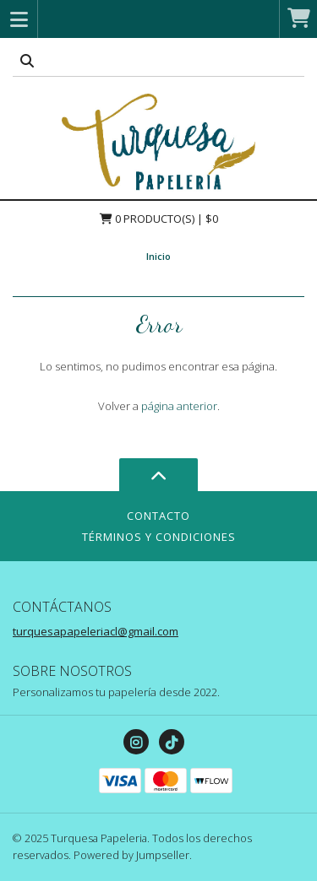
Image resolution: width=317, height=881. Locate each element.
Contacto (158, 515)
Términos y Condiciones (159, 536)
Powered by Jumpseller (131, 854)
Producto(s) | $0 (159, 218)
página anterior (179, 405)
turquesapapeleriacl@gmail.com (95, 631)
